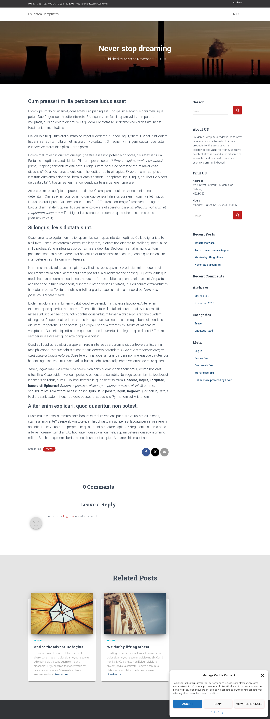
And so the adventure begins (212, 250)
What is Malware (204, 242)
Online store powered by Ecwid (213, 379)
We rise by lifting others (209, 257)
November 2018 (204, 303)
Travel (49, 449)
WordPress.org (204, 372)
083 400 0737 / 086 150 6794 (59, 3)
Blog (236, 14)
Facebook (237, 2)
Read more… (62, 674)
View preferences (249, 704)
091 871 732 (34, 3)
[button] (262, 675)
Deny (218, 704)
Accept (187, 704)
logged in (68, 516)
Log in (198, 350)
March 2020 (202, 295)
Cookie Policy (217, 712)
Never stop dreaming (208, 264)
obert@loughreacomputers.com (92, 3)
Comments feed (204, 365)
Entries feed (202, 358)
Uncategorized (204, 330)
